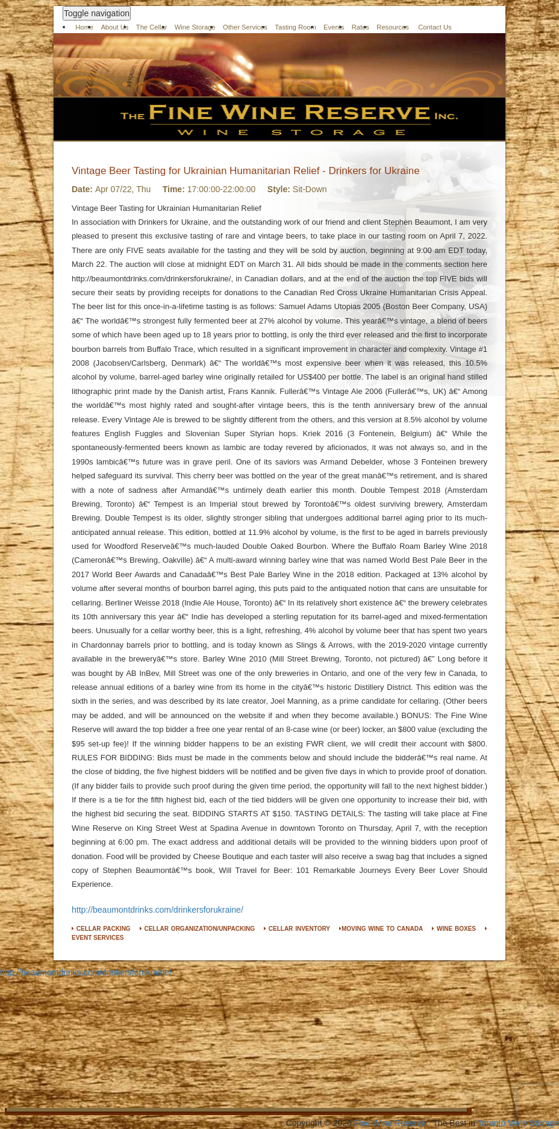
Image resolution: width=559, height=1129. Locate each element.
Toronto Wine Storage (518, 1123)
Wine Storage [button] (195, 27)
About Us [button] (114, 27)
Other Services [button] (245, 27)
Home (84, 27)
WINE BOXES (454, 928)
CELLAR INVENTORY (297, 928)
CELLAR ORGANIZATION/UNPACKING (197, 928)
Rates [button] (360, 27)
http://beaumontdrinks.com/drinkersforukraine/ (157, 910)
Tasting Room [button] (295, 27)
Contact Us (435, 27)
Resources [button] (392, 27)
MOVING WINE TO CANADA (381, 928)
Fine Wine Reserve (390, 1123)
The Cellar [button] (151, 27)
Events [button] (333, 27)
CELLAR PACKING (101, 928)
